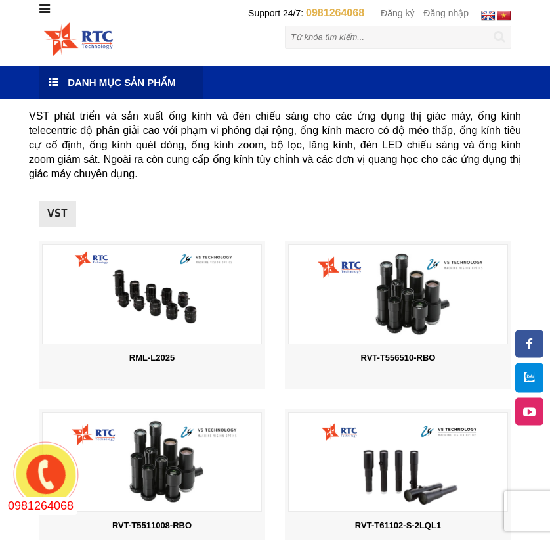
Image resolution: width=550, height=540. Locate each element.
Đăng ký (397, 13)
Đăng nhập (446, 13)
